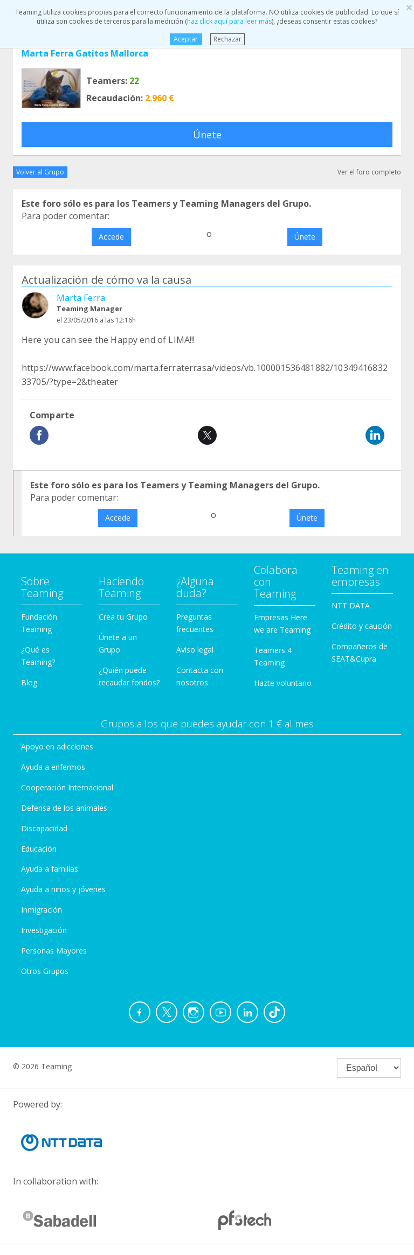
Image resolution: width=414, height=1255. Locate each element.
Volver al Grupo (40, 172)
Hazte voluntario (283, 683)
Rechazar (227, 39)
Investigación (44, 930)
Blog (29, 682)
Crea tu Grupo (123, 617)
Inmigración (41, 910)
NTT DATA (351, 605)
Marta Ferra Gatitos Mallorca (85, 53)
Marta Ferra (81, 298)
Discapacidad (44, 828)
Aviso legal (194, 649)
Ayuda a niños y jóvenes (63, 889)
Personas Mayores (54, 950)
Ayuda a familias (49, 869)
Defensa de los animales (64, 808)
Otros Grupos (44, 971)
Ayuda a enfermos (53, 767)
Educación (39, 849)
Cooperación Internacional (67, 787)
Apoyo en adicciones (57, 746)
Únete (207, 134)
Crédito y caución (362, 626)
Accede (111, 237)
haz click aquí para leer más (229, 21)
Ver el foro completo (369, 172)
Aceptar (186, 39)
